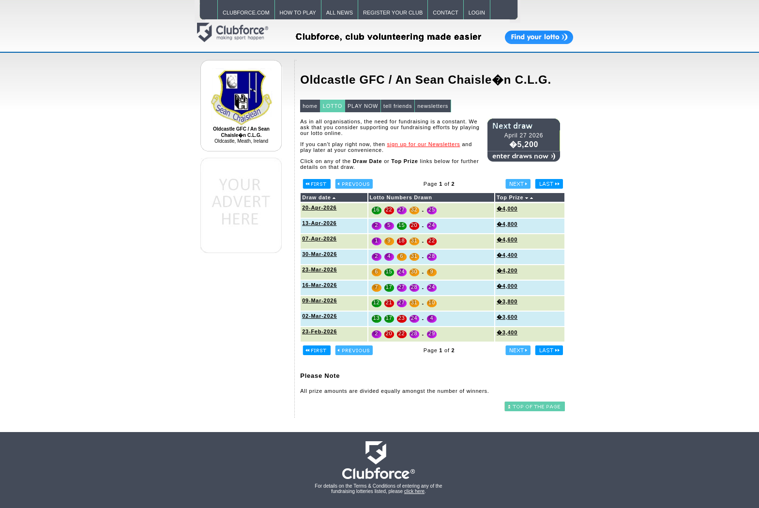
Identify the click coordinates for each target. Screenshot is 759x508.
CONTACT (445, 12)
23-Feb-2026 (319, 331)
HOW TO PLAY (298, 12)
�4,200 (507, 270)
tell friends (397, 106)
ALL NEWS (339, 12)
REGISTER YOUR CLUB (393, 12)
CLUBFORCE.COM (246, 12)
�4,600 (507, 239)
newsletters (432, 106)
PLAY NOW (363, 106)
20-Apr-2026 (319, 207)
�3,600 (507, 317)
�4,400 (507, 255)
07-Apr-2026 (319, 238)
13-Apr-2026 (319, 223)
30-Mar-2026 (319, 254)
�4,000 (507, 208)
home (310, 106)
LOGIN (477, 12)
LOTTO (332, 106)
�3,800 (507, 301)
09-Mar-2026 (319, 300)
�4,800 (507, 224)
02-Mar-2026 (319, 316)
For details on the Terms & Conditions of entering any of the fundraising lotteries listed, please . (378, 488)
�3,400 (507, 332)
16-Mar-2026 (319, 285)
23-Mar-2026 (319, 269)
